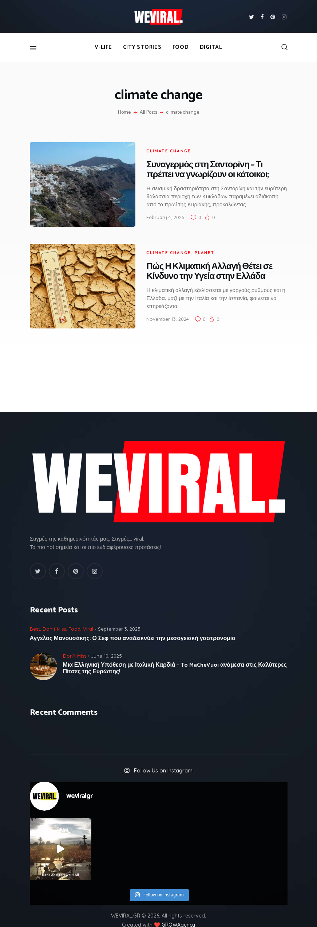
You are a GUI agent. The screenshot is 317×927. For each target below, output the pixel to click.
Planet (197, 243)
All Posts (148, 112)
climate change (161, 147)
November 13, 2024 (160, 310)
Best (35, 617)
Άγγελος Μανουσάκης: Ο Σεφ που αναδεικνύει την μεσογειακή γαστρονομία (132, 626)
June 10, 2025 (106, 643)
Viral (88, 617)
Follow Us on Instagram (163, 758)
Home (124, 112)
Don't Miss (54, 617)
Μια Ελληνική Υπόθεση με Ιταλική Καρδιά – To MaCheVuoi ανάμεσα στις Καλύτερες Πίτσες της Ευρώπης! (175, 656)
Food (74, 617)
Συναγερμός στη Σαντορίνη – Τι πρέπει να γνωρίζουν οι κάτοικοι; (200, 167)
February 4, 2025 (158, 214)
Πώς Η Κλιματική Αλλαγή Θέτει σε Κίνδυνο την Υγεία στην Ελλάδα (202, 262)
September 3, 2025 (119, 617)
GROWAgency (178, 913)
